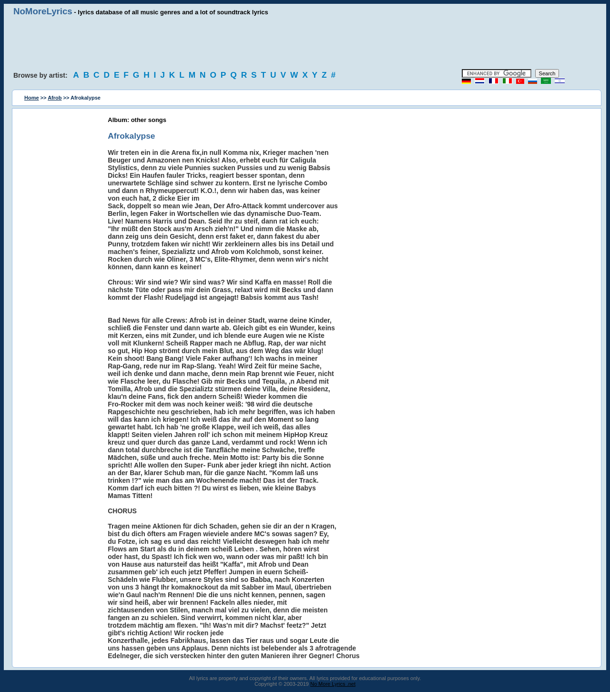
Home (31, 98)
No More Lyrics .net (333, 684)
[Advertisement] (305, 42)
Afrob (54, 98)
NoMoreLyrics (42, 11)
